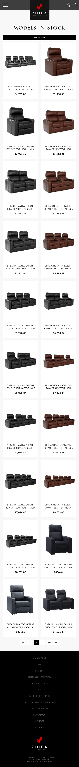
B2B (39, 689)
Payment (39, 670)
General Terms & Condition (39, 702)
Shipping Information (39, 677)
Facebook (39, 727)
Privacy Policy (39, 714)
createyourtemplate (44, 762)
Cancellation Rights (39, 696)
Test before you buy (39, 683)
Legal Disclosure (39, 708)
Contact (39, 721)
